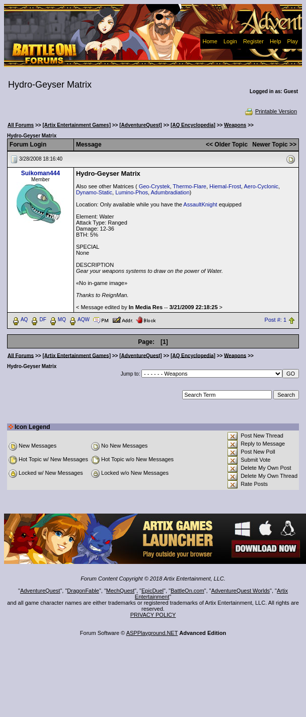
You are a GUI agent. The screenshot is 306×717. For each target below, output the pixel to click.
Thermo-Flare (189, 186)
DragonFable (83, 591)
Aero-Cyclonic (261, 186)
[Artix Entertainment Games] (76, 125)
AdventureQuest (40, 591)
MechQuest (120, 591)
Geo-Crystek (154, 186)
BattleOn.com (187, 591)
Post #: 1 (275, 320)
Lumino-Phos (131, 192)
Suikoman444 (40, 173)
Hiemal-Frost (225, 186)
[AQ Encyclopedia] (193, 125)
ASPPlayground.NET (152, 633)
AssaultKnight (200, 204)
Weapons (235, 125)
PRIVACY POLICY (153, 615)
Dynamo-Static (94, 192)
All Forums (21, 125)
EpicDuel (152, 591)
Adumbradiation (170, 192)
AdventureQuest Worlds (240, 591)
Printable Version (270, 111)
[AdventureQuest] (140, 125)
